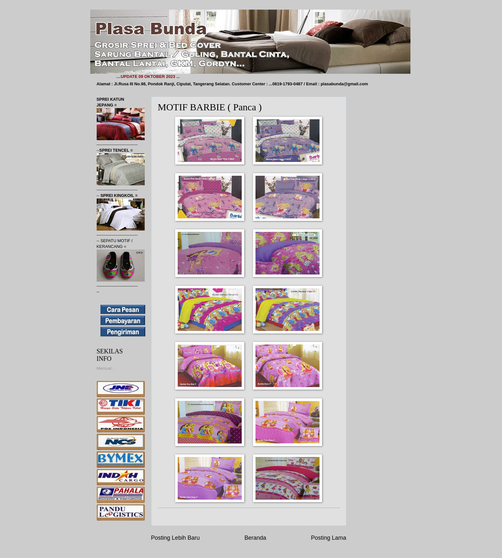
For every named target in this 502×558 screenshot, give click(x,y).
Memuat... (106, 368)
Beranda (255, 538)
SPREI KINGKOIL (118, 195)
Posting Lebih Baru (175, 538)
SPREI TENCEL (114, 150)
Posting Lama (328, 538)
